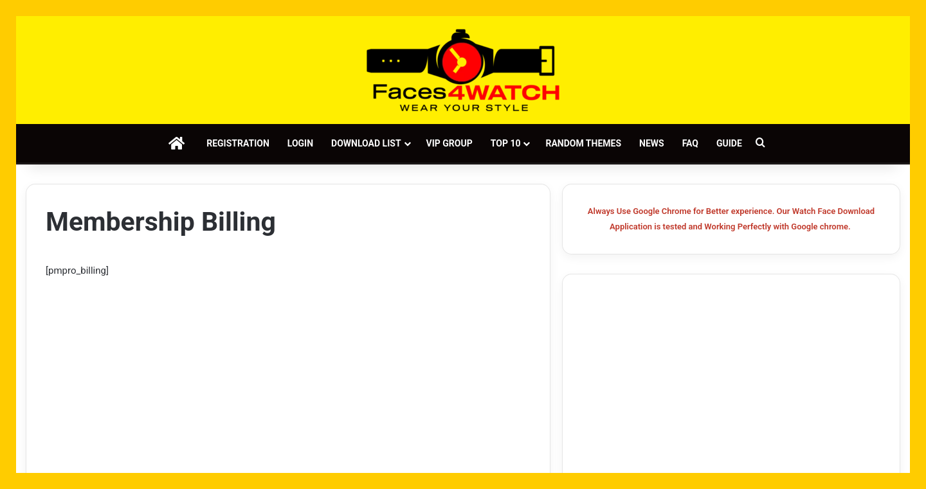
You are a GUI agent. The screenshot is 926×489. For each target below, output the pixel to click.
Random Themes (583, 143)
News (651, 143)
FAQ (690, 143)
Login (300, 143)
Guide (729, 143)
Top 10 (506, 143)
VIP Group (449, 143)
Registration (237, 143)
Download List (366, 143)
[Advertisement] (288, 375)
